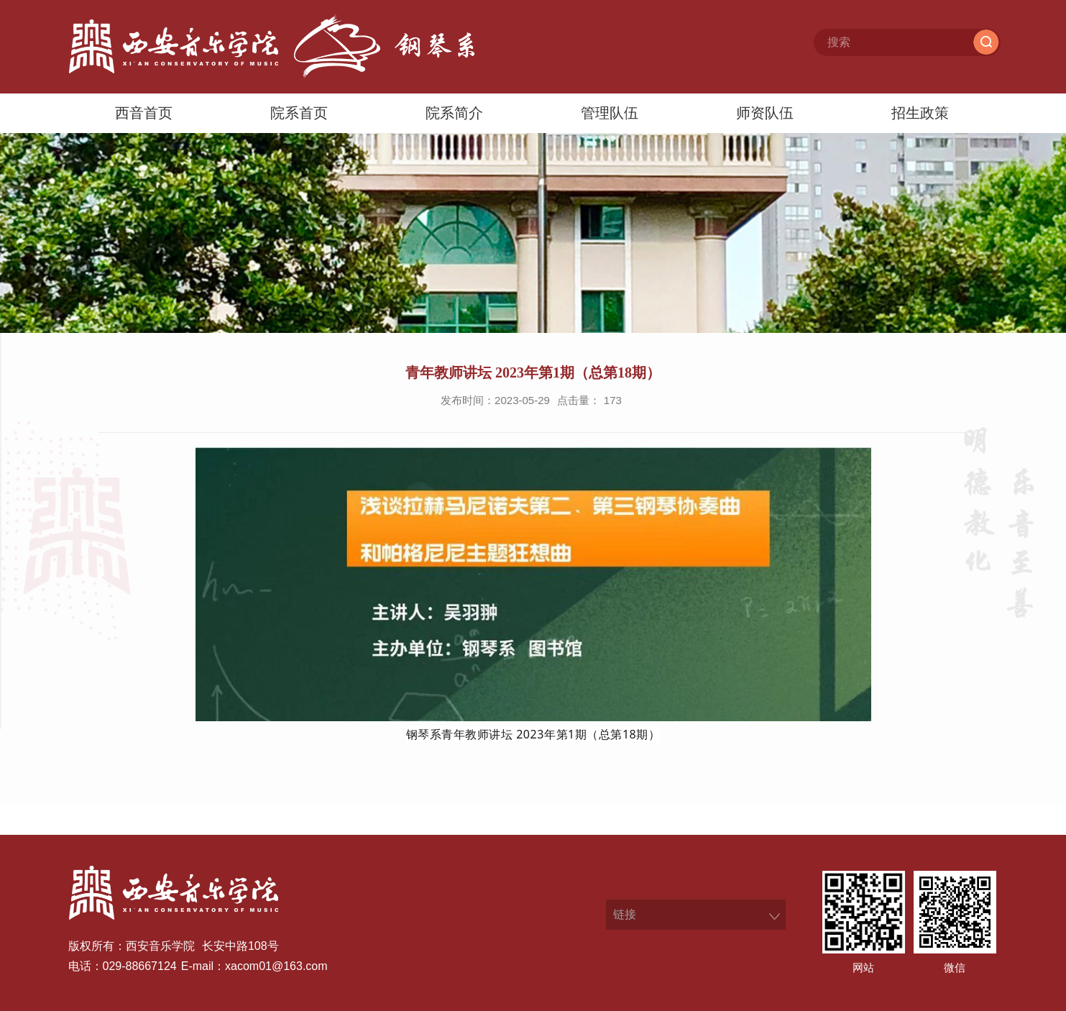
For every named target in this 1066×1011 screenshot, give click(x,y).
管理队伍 (609, 113)
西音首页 (144, 113)
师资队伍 (765, 113)
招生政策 (920, 113)
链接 (624, 914)
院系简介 (454, 113)
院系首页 (299, 113)
